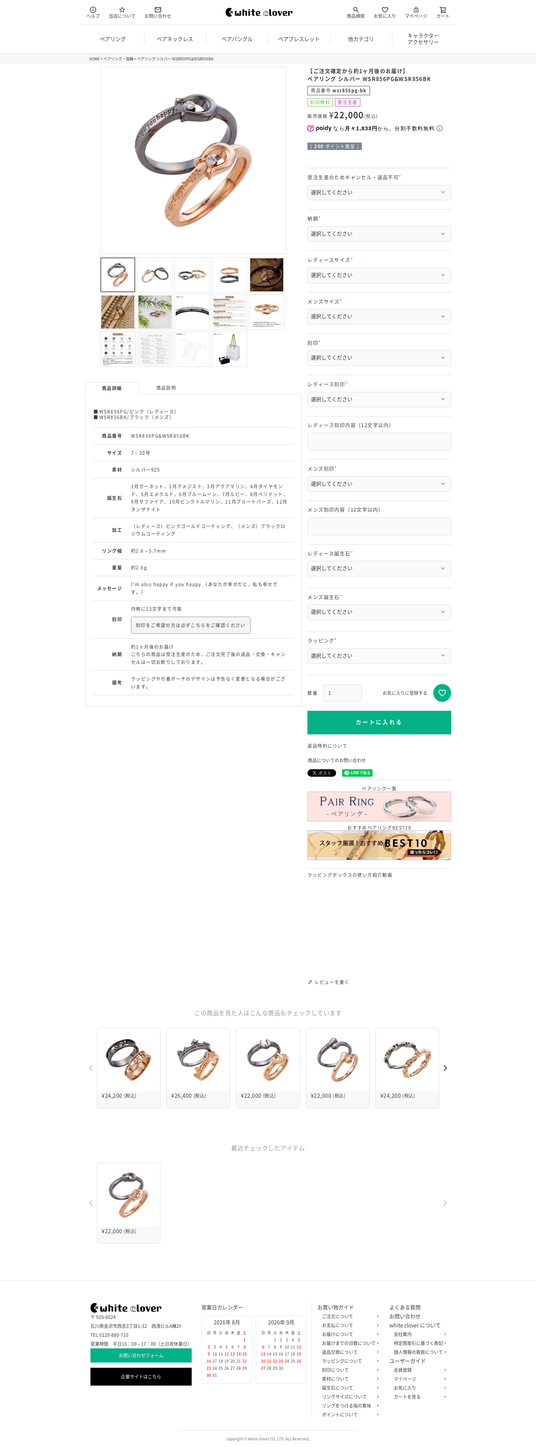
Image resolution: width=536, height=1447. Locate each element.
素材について (349, 1379)
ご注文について (349, 1316)
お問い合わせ (157, 12)
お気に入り (385, 12)
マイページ (416, 12)
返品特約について (327, 746)
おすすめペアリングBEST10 (379, 842)
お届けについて (349, 1334)
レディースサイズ (331, 260)
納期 (315, 218)
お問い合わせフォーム (141, 1355)
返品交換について (349, 1352)
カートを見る (418, 1397)
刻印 (315, 343)
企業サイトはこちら (141, 1376)
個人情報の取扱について (418, 1352)
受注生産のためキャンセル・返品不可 (355, 177)
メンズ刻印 (323, 468)
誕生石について (349, 1388)
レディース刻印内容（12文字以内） (350, 425)
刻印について (349, 1370)
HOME (94, 59)
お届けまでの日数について (349, 1343)
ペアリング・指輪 (118, 59)
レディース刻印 (328, 384)
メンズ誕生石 (325, 597)
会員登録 (418, 1370)
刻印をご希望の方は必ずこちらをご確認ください (191, 625)
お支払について (349, 1325)
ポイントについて (349, 1414)
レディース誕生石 (331, 553)
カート (443, 12)
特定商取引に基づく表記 (418, 1343)
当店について (122, 12)
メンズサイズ (325, 301)
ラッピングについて (349, 1361)
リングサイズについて (349, 1397)
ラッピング (323, 640)
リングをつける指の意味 (349, 1405)
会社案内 (418, 1334)
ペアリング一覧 (379, 803)
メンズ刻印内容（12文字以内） (345, 509)
